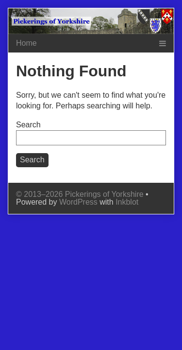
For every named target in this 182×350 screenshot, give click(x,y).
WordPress (78, 202)
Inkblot (127, 202)
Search (28, 125)
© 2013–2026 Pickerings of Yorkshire (80, 194)
